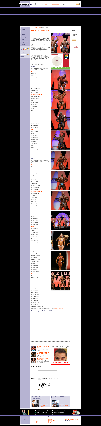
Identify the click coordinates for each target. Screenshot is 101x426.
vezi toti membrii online (35, 421)
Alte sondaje (79, 41)
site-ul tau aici (67, 420)
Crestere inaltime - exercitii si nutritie (71, 419)
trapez (46, 402)
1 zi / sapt (61, 401)
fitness (23, 32)
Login (46, 4)
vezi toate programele (64, 405)
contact (49, 422)
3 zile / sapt (62, 403)
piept (46, 400)
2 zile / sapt (62, 402)
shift (69, 342)
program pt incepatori (64, 400)
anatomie (24, 31)
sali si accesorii (25, 41)
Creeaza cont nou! (55, 4)
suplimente (24, 42)
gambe (46, 399)
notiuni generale (63, 399)
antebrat (41, 400)
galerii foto (24, 37)
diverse (23, 34)
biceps (41, 401)
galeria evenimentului (58, 308)
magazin (23, 44)
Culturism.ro (35, 27)
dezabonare (22, 56)
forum (23, 36)
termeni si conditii (51, 420)
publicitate (50, 421)
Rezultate (73, 41)
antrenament (24, 27)
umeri (41, 403)
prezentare (50, 419)
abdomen (42, 399)
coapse (41, 402)
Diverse (39, 27)
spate (46, 401)
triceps (46, 403)
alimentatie (24, 29)
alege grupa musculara (42, 406)
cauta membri (34, 422)
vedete (23, 39)
